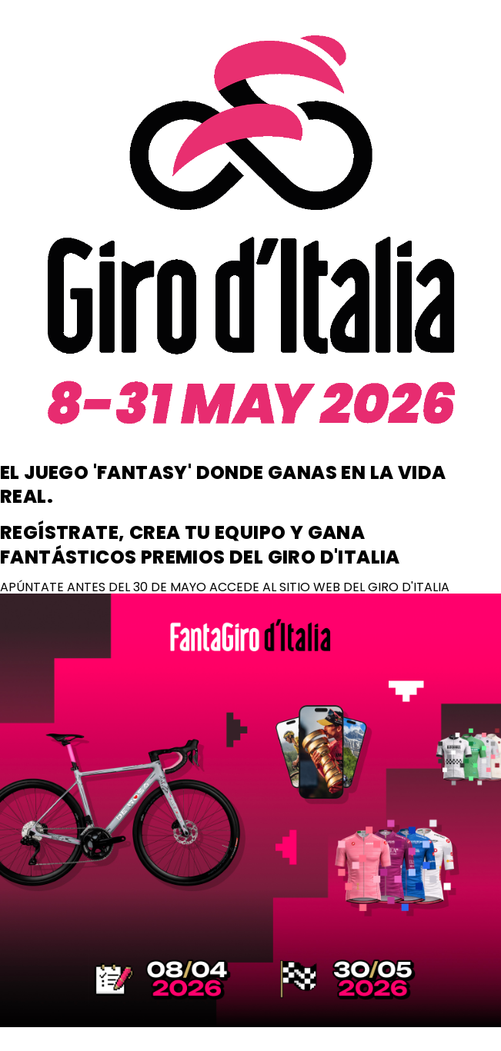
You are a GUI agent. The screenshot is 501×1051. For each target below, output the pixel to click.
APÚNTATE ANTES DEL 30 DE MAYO (104, 587)
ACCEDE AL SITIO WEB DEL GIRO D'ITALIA (329, 587)
